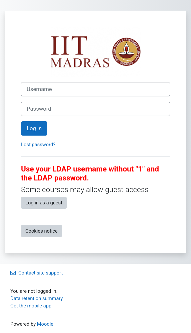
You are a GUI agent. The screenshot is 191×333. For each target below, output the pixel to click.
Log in (34, 128)
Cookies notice (41, 231)
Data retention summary (36, 298)
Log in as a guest (43, 203)
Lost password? (38, 145)
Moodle (45, 324)
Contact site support (36, 273)
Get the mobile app (30, 306)
